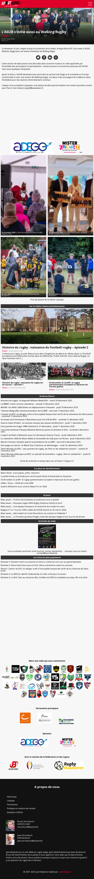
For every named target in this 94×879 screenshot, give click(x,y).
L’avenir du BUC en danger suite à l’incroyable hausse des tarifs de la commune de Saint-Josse (45, 570)
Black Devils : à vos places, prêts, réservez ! (20, 473)
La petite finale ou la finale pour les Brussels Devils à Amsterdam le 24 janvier (36, 476)
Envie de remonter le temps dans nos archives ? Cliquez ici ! (47, 461)
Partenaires (12, 804)
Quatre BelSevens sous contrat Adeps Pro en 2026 (24, 486)
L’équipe (11, 800)
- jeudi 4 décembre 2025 (41, 435)
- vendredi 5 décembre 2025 (45, 431)
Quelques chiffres (15, 812)
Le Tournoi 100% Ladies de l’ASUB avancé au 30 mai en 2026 (33, 510)
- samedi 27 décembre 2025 (30, 404)
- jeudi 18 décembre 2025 (39, 407)
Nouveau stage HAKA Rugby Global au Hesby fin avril (31, 503)
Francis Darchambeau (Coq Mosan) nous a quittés (30, 500)
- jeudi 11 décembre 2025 (44, 423)
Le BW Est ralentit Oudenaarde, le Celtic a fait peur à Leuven (33, 574)
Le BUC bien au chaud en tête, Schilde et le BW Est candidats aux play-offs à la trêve (44, 577)
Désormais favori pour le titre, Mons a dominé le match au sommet (36, 565)
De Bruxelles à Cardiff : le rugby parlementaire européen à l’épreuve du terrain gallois (40, 480)
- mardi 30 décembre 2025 (36, 401)
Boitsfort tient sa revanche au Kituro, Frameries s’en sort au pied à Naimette (41, 562)
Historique (12, 796)
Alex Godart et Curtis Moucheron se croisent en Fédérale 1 (34, 513)
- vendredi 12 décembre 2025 (47, 415)
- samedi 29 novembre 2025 (44, 450)
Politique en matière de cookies (21, 808)
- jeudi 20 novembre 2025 (45, 455)
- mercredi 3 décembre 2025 (41, 442)
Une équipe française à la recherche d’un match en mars (33, 506)
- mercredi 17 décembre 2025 (37, 411)
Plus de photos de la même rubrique (47, 299)
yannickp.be (65, 871)
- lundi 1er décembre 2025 (41, 445)
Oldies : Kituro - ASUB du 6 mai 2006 (17, 483)
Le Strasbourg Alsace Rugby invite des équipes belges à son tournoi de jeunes (43, 517)
